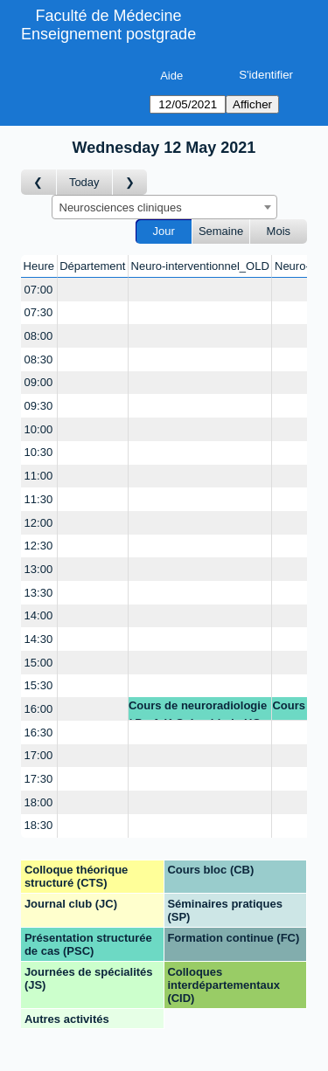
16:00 (38, 708)
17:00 (38, 755)
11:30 (38, 499)
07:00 (38, 289)
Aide (171, 75)
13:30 (38, 592)
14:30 (38, 639)
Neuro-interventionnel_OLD (200, 266)
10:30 (38, 452)
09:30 (38, 405)
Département (92, 266)
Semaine (221, 231)
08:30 (38, 359)
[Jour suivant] (130, 182)
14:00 (38, 615)
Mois (278, 231)
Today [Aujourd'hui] (84, 182)
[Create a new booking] (93, 289)
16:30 (38, 732)
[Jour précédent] (39, 182)
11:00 (38, 475)
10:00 (38, 429)
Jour (164, 231)
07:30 (38, 312)
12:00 (38, 522)
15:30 (38, 685)
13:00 (38, 569)
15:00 (38, 662)
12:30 (38, 545)
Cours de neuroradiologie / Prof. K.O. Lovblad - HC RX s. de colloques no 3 (198, 710)
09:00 (38, 382)
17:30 (38, 778)
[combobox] (164, 207)
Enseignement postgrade (108, 34)
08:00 (38, 335)
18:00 (38, 802)
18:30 (38, 825)
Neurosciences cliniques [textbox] (120, 207)
